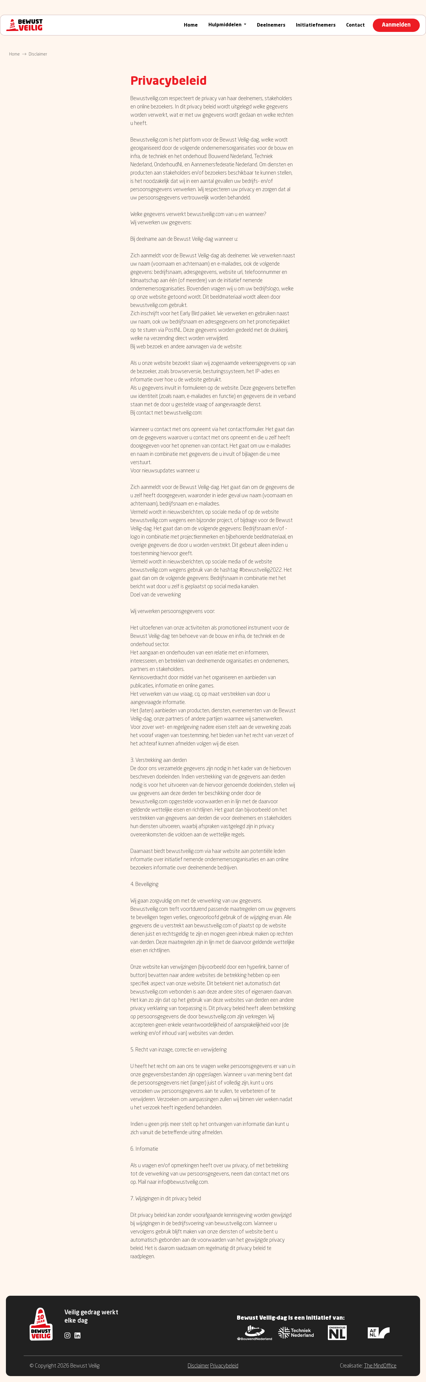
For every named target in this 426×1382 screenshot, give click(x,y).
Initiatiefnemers (316, 25)
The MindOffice (380, 1366)
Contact (355, 25)
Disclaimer (198, 1366)
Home (191, 25)
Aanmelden (396, 25)
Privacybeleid (224, 1366)
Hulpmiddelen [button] (225, 25)
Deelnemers (271, 25)
